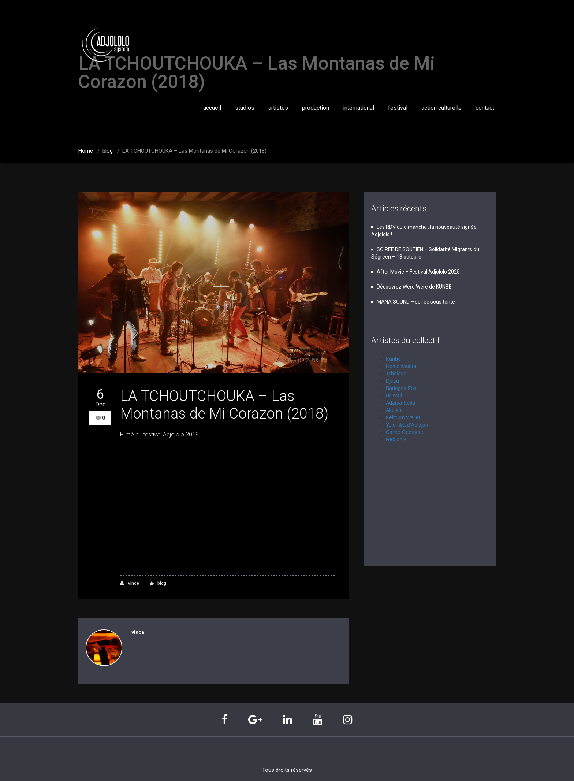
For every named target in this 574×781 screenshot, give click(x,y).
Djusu (392, 381)
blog (107, 151)
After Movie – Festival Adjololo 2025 (418, 272)
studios (244, 107)
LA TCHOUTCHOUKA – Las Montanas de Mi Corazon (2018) (194, 151)
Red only (396, 439)
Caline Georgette (405, 432)
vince (129, 583)
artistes (278, 107)
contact (485, 107)
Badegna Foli (401, 388)
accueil (212, 107)
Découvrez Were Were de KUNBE (414, 287)
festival (397, 107)
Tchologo (396, 373)
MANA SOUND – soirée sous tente (416, 302)
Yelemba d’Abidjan (407, 425)
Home (85, 151)
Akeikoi (394, 410)
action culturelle (441, 107)
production (315, 107)
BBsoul (394, 395)
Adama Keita (400, 403)
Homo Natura (401, 366)
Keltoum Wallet (403, 417)
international (358, 107)
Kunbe (393, 359)
